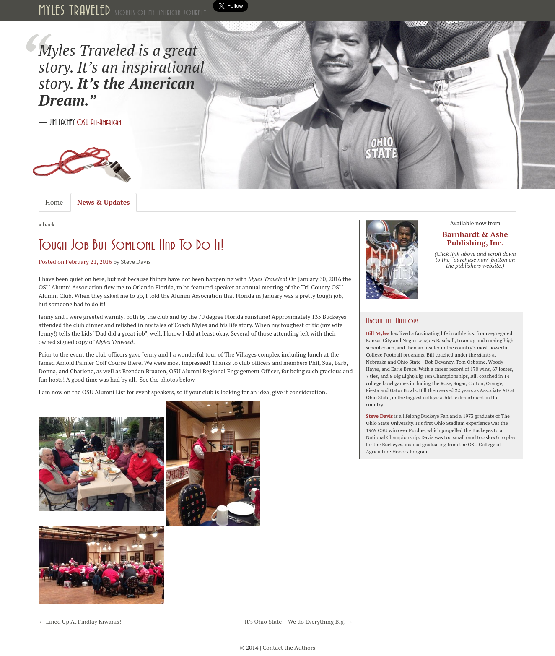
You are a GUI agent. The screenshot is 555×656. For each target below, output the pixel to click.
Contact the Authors (288, 647)
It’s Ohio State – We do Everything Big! (299, 621)
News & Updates (103, 202)
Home (54, 202)
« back (46, 224)
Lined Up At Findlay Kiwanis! (80, 621)
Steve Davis (135, 262)
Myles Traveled (123, 10)
